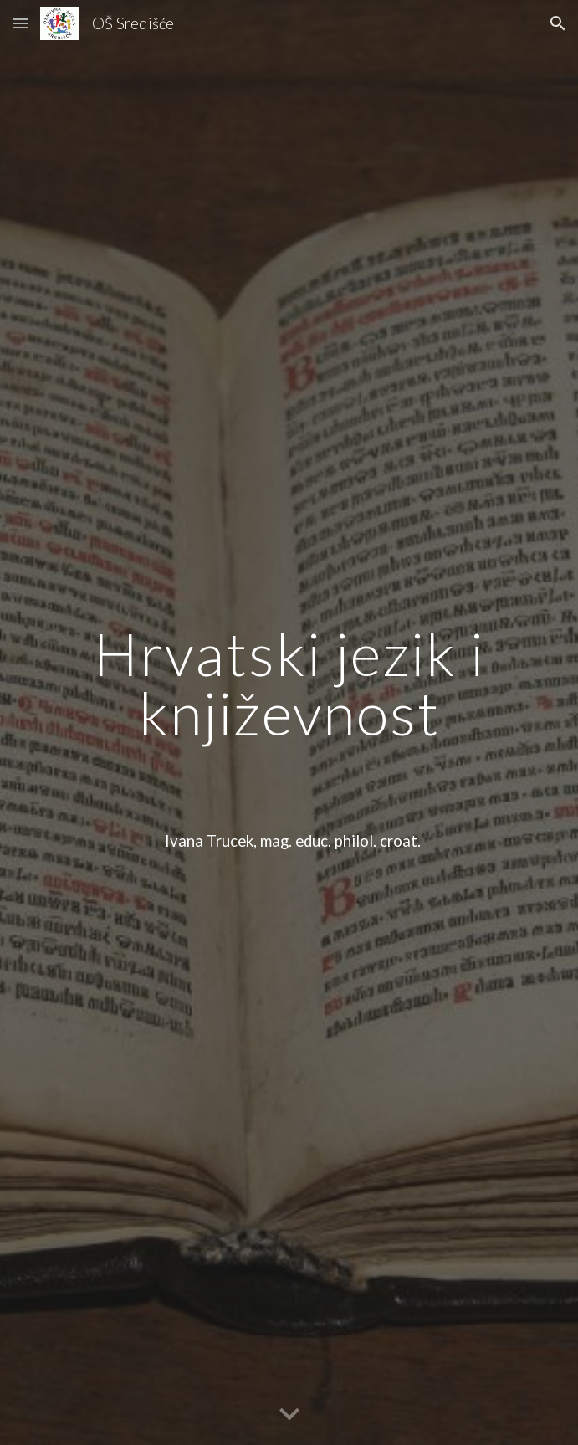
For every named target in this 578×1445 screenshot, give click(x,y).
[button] (20, 23)
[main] (289, 722)
